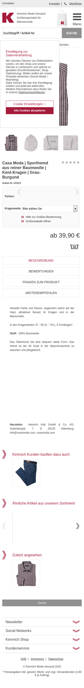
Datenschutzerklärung (32, 92)
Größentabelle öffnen (38, 229)
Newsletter (14, 629)
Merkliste (75, 3)
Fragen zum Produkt (41, 290)
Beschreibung (41, 268)
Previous (19, 197)
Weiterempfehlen (41, 301)
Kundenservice (17, 655)
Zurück (42, 609)
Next (77, 197)
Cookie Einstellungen (29, 104)
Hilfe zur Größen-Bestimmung (43, 225)
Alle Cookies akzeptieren (29, 110)
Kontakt (54, 3)
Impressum (37, 665)
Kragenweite (13, 216)
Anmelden (8, 3)
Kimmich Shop (17, 646)
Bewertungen (41, 279)
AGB (23, 665)
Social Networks (18, 637)
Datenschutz (55, 665)
